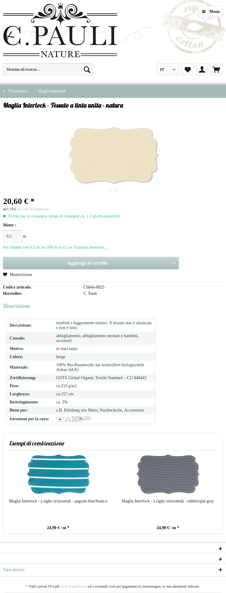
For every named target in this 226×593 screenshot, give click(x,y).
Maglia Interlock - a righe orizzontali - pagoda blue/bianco (58, 501)
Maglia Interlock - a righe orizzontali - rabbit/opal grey (168, 501)
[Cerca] (87, 69)
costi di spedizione (73, 586)
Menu (211, 10)
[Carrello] (216, 69)
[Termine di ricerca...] (48, 69)
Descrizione (16, 306)
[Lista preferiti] (187, 69)
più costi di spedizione (33, 209)
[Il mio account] (202, 69)
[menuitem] (48, 72)
